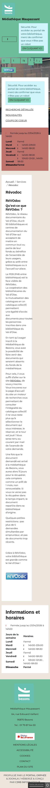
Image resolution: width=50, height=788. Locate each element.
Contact (25, 761)
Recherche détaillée (20, 109)
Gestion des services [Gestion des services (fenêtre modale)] (36, 785)
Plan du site (25, 766)
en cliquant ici (32, 48)
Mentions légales (25, 744)
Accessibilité (25, 750)
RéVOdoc (15, 380)
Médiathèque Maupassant (21, 19)
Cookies (25, 755)
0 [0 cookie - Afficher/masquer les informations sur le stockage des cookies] (47, 785)
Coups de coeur (16, 120)
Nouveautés (14, 115)
